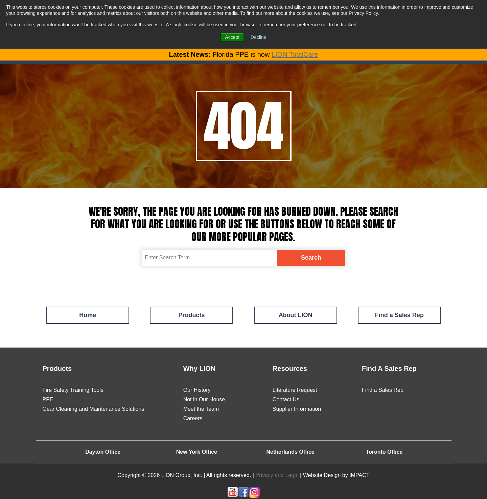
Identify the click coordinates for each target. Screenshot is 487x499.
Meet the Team (201, 409)
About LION (295, 315)
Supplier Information (297, 409)
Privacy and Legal (276, 475)
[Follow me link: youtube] (232, 496)
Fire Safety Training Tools (73, 390)
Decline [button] (258, 37)
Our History (197, 390)
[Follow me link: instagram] (254, 496)
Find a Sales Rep (399, 315)
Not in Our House (204, 399)
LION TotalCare (295, 54)
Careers (193, 418)
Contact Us (286, 399)
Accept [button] (232, 37)
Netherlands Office (290, 452)
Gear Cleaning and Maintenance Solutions (93, 409)
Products (191, 315)
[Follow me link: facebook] (243, 496)
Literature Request (295, 390)
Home (87, 315)
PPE (48, 399)
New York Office (196, 452)
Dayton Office (102, 452)
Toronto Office (384, 452)
